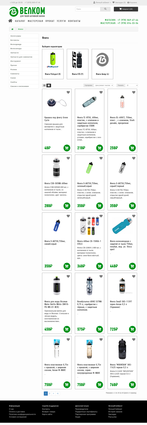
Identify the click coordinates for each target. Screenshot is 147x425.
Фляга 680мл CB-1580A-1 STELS (89, 245)
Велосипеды (16, 51)
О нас (11, 411)
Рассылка (112, 419)
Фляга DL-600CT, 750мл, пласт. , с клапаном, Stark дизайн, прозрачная (122, 122)
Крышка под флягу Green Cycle (56, 121)
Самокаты (15, 76)
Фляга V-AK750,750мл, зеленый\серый (87, 187)
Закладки (112, 417)
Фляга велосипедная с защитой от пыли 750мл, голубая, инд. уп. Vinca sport (121, 247)
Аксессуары (16, 38)
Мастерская (35, 23)
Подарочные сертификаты (86, 414)
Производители (81, 411)
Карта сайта (47, 417)
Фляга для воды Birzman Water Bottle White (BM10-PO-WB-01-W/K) (56, 306)
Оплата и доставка (17, 414)
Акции (77, 419)
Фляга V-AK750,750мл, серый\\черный (120, 187)
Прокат (50, 23)
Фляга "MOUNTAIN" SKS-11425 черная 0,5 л (121, 368)
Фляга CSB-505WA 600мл (56, 185)
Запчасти (15, 55)
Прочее (14, 67)
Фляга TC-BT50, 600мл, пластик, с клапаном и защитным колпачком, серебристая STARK (88, 123)
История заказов (115, 414)
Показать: (121, 87)
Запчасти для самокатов (21, 59)
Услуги (61, 23)
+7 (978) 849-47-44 (32, 3)
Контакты (74, 23)
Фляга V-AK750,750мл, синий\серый (55, 245)
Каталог (20, 23)
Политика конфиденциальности (22, 417)
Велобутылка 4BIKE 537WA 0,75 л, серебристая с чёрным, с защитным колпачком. (89, 307)
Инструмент (16, 63)
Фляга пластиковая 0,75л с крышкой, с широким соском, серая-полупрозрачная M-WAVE (89, 371)
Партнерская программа (85, 417)
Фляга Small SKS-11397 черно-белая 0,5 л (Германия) (121, 306)
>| (57, 396)
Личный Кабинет (115, 411)
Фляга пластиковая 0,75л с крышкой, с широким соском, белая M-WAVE (56, 369)
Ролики (14, 72)
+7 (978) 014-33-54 (128, 23)
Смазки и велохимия (20, 88)
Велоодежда (16, 47)
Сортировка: (89, 87)
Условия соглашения (18, 419)
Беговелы (15, 42)
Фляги (20, 31)
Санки (13, 80)
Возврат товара (48, 414)
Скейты (14, 84)
